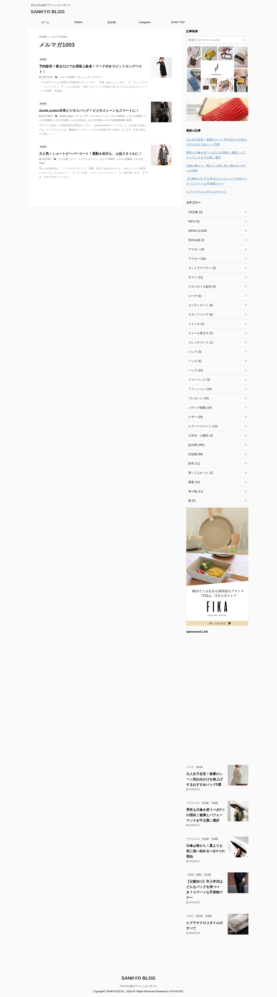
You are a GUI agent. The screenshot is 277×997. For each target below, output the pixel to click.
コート (73, 159)
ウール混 (63, 159)
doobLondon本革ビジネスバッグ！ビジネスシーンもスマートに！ (89, 110)
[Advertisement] (217, 699)
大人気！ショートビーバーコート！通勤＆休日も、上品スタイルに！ (90, 153)
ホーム (45, 22)
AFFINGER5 (176, 991)
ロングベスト (94, 77)
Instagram (145, 22)
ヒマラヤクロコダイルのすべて (206, 191)
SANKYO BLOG (48, 11)
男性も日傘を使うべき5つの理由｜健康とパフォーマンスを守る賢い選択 (216, 155)
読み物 (112, 22)
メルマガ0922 (134, 116)
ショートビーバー (88, 159)
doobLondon (66, 116)
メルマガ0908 (124, 159)
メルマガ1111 (78, 120)
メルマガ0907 (107, 159)
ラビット (81, 77)
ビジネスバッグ (99, 116)
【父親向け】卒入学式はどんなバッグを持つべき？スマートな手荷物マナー (216, 181)
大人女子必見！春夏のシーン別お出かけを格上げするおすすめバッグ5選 (216, 142)
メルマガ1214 (95, 120)
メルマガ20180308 (114, 120)
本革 (128, 120)
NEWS (78, 22)
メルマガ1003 (67, 77)
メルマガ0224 (117, 116)
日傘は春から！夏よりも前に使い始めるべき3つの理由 (216, 168)
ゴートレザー (81, 116)
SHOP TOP (178, 22)
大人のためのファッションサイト (138, 986)
